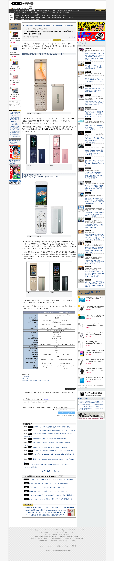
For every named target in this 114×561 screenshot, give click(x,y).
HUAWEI (54, 15)
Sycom (32, 14)
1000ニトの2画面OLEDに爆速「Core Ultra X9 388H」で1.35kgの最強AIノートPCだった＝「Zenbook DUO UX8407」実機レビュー (65, 510)
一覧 (50, 40)
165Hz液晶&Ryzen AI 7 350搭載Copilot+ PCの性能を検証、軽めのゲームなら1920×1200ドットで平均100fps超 (94, 152)
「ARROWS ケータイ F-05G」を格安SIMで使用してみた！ (47, 487)
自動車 (45, 10)
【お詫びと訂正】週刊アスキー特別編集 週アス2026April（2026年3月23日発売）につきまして (91, 402)
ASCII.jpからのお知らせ (84, 398)
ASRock (43, 15)
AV (58, 10)
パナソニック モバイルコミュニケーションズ (36, 380)
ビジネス (21, 10)
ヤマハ (64, 17)
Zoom (70, 17)
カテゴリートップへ (70, 389)
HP (53, 14)
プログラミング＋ (65, 538)
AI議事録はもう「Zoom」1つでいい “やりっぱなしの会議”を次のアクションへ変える (94, 214)
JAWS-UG (46, 532)
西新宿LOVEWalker (52, 542)
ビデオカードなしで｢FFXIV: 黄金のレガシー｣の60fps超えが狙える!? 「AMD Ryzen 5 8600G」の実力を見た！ (94, 284)
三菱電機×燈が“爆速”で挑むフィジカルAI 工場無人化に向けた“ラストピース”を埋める (94, 262)
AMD (22, 15)
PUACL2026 (66, 12)
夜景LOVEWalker (60, 542)
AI (14, 10)
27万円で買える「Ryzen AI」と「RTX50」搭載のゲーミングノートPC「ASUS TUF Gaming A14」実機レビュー (59, 512)
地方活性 (61, 12)
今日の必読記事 (41, 540)
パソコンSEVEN (38, 14)
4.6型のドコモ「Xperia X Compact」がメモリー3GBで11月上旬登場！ (54, 450)
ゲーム (77, 10)
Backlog (54, 17)
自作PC (54, 10)
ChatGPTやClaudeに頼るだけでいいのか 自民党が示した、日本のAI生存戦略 (49, 507)
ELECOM (17, 15)
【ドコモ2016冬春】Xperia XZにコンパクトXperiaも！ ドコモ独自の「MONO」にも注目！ (47, 25)
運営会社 (60, 546)
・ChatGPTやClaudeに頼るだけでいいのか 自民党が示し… (15, 114)
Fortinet (59, 17)
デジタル (28, 3)
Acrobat (22, 17)
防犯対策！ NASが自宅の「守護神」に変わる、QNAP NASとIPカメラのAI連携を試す (94, 90)
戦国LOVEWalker (85, 542)
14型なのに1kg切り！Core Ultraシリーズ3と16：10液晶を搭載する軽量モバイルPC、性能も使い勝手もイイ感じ (94, 188)
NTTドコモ (26, 377)
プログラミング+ (52, 12)
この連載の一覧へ (49, 470)
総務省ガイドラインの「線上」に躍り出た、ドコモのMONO (48, 491)
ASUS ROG (27, 15)
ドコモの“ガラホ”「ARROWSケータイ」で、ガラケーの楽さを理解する (51, 479)
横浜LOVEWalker (44, 542)
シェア (39, 39)
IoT (17, 10)
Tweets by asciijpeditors (83, 43)
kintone (27, 17)
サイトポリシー (40, 546)
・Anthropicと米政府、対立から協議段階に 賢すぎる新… (15, 128)
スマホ (65, 10)
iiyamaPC (27, 14)
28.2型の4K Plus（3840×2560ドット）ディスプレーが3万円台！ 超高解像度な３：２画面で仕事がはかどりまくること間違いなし (94, 114)
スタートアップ (71, 10)
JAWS (16, 17)
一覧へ (102, 398)
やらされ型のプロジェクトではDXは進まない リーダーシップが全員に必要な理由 (94, 225)
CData (48, 17)
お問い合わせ (67, 546)
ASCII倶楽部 (100, 10)
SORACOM (51, 536)
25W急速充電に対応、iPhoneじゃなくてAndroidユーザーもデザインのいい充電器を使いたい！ (94, 103)
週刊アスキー (37, 12)
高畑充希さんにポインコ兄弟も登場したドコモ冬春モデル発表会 (52, 427)
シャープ (25, 379)
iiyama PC (54, 530)
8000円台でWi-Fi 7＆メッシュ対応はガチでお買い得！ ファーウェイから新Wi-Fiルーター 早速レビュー (94, 81)
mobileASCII (61, 540)
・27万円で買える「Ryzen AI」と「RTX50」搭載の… (15, 123)
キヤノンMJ (21, 19)
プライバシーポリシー (51, 546)
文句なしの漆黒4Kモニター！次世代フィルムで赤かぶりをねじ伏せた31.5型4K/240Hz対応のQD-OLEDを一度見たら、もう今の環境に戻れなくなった (94, 57)
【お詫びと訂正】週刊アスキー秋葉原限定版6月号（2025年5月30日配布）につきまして (91, 405)
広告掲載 (74, 546)
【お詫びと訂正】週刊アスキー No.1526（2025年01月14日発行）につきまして (91, 408)
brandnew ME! (38, 19)
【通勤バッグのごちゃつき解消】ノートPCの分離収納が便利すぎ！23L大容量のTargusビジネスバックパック (94, 249)
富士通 (16, 14)
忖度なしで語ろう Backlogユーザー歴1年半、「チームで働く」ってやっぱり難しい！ (94, 127)
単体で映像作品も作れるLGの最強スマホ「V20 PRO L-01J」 (50, 439)
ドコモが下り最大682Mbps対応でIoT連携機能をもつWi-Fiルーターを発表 (54, 430)
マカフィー (16, 19)
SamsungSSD (36, 15)
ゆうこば (73, 37)
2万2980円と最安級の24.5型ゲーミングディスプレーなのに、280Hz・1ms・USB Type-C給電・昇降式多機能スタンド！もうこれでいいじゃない (94, 175)
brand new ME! (66, 534)
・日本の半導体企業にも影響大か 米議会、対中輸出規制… (15, 133)
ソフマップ (32, 19)
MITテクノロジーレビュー (70, 540)
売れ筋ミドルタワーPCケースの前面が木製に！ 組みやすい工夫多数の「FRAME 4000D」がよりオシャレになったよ (94, 139)
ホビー (49, 10)
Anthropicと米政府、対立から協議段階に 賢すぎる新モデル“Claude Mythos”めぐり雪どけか (53, 515)
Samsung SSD (37, 536)
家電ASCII (24, 12)
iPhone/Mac (39, 10)
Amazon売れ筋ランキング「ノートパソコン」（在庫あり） (14, 26)
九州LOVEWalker (68, 542)
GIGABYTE (32, 15)
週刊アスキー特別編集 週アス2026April (15, 162)
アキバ (61, 10)
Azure (32, 17)
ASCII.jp (16, 3)
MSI (43, 14)
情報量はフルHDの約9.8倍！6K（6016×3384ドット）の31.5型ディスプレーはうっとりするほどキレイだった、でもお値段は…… (94, 237)
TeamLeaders (44, 12)
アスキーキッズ (12, 12)
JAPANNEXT (27, 19)
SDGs (57, 12)
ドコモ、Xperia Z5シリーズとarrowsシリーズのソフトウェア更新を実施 (51, 495)
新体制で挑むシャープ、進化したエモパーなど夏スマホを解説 (48, 483)
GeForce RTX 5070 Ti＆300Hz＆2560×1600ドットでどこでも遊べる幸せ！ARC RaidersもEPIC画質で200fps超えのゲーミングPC (94, 201)
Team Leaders (58, 538)
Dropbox (43, 17)
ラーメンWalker (27, 542)
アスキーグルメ (31, 12)
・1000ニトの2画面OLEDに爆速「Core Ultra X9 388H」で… (15, 118)
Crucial (48, 15)
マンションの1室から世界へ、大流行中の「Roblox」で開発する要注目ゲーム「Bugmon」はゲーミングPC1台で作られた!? (94, 274)
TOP (29, 529)
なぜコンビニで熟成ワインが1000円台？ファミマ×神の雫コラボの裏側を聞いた (94, 67)
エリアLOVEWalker (36, 542)
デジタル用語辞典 (55, 540)
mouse (21, 14)
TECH (26, 10)
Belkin (64, 15)
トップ (10, 10)
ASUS (48, 14)
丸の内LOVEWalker (77, 542)
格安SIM (18, 12)
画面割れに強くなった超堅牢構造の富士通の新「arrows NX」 (50, 447)
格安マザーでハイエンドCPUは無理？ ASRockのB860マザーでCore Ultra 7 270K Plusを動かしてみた (94, 163)
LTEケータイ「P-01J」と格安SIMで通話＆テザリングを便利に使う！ (50, 499)
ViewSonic (59, 15)
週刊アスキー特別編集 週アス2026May (15, 142)
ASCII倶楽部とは (16, 136)
